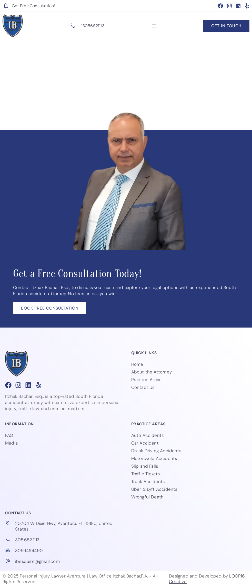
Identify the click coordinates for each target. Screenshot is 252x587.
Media (11, 443)
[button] (154, 26)
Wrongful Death (147, 497)
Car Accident (145, 443)
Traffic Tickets (145, 474)
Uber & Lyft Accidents (154, 489)
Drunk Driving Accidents (156, 451)
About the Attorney (151, 372)
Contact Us (143, 387)
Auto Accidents (147, 435)
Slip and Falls (144, 466)
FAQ (9, 435)
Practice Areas (146, 379)
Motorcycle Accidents (154, 458)
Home (137, 364)
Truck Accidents (148, 481)
